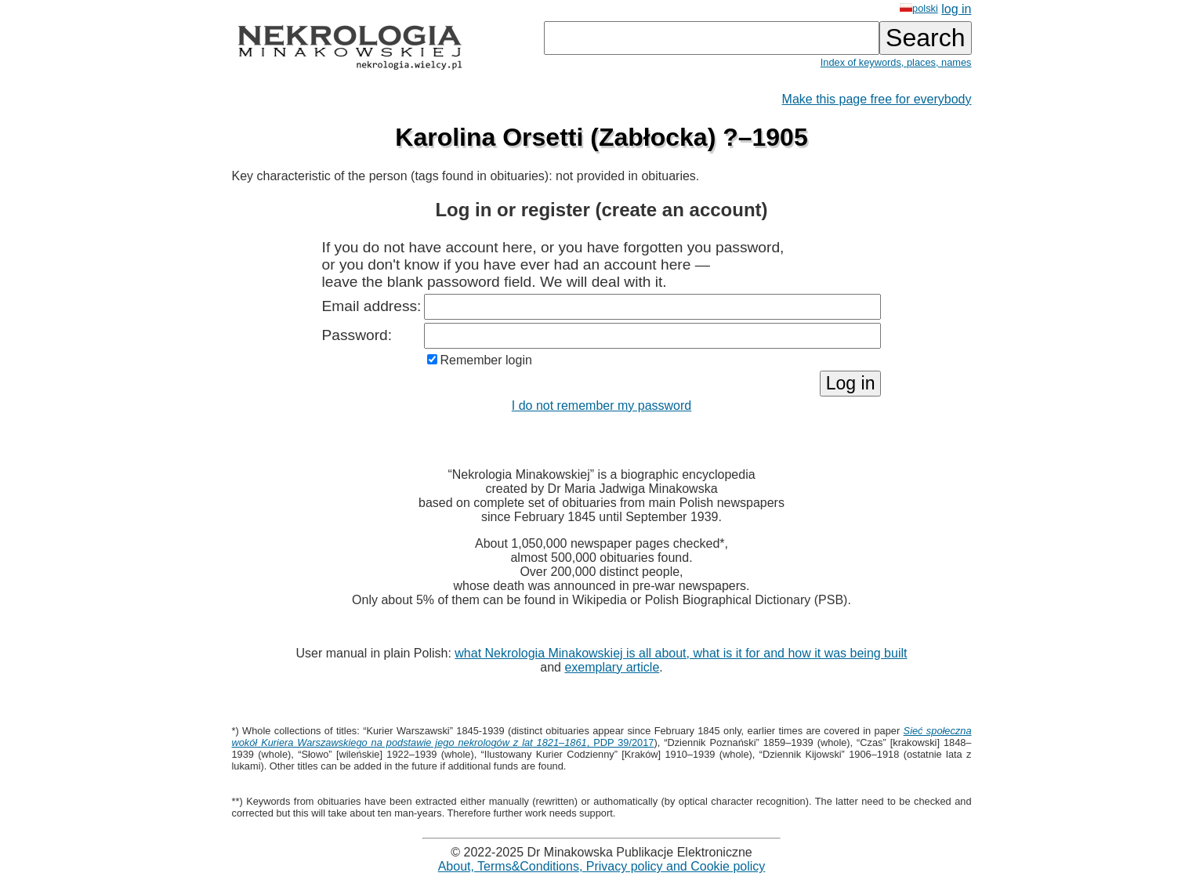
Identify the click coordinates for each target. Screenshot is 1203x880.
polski (919, 8)
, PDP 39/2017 (602, 736)
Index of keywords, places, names (896, 62)
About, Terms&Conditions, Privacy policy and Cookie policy (602, 866)
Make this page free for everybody (877, 99)
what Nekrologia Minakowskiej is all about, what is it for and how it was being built (681, 653)
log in (956, 9)
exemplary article (611, 667)
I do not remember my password (601, 405)
